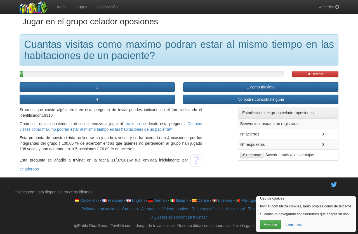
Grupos (80, 7)
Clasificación (107, 7)
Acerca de (150, 209)
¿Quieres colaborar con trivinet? (179, 217)
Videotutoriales (175, 209)
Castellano (87, 200)
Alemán (157, 200)
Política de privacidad (100, 209)
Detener (315, 74)
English (135, 200)
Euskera (222, 200)
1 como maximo (261, 87)
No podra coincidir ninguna (260, 99)
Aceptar (270, 224)
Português (247, 200)
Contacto (130, 209)
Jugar (61, 7)
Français (112, 200)
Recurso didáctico (207, 209)
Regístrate (252, 155)
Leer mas (294, 224)
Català (200, 200)
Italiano (179, 200)
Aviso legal (235, 209)
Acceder (328, 7)
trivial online (135, 123)
